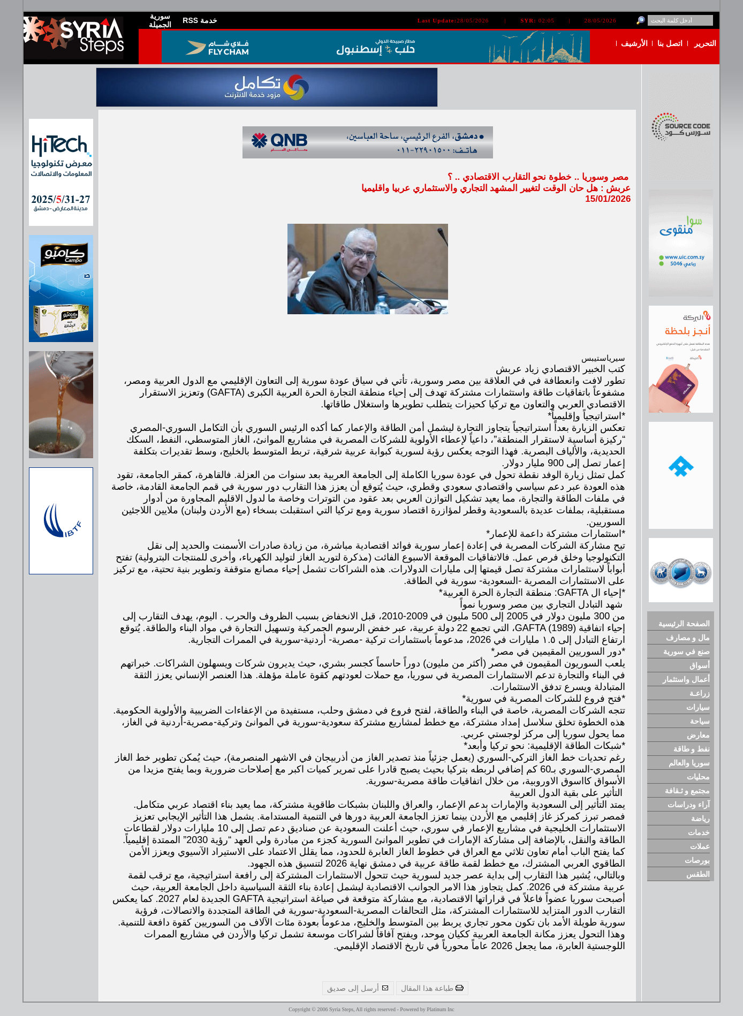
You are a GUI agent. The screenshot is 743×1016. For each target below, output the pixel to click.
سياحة (700, 721)
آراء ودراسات (689, 804)
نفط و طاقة (691, 749)
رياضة (700, 818)
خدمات (699, 832)
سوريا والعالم (689, 763)
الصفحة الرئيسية (684, 623)
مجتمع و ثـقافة (687, 790)
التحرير (705, 43)
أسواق (699, 665)
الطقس (698, 874)
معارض (698, 735)
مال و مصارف (688, 637)
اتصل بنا (670, 43)
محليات (698, 776)
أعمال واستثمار (686, 679)
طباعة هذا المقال (432, 988)
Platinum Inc (440, 1009)
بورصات (697, 860)
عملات (700, 846)
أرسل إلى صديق (358, 988)
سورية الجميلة (160, 20)
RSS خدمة (200, 20)
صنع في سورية (686, 651)
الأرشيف (634, 43)
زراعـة (699, 693)
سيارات (698, 707)
